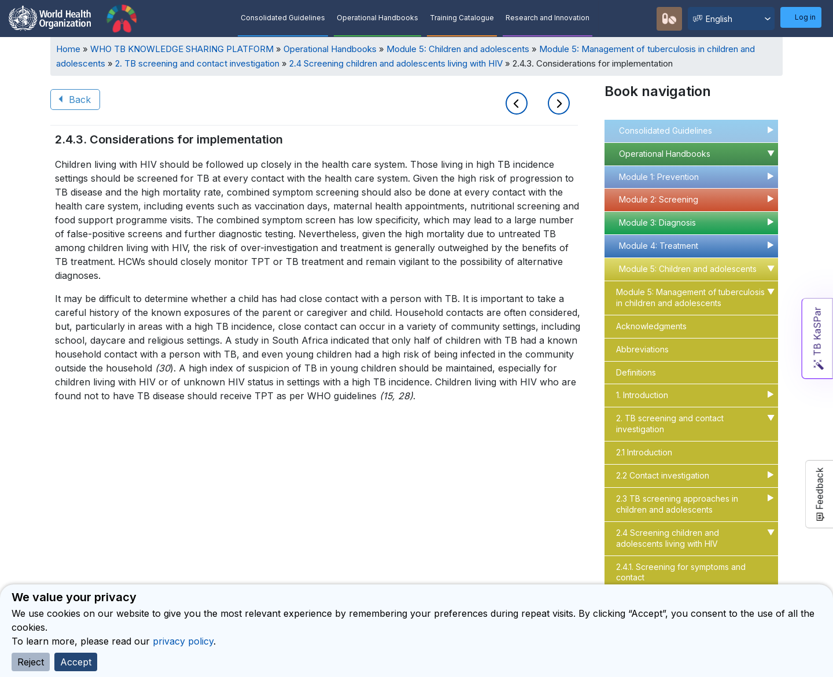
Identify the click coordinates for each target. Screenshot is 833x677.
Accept (75, 662)
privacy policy (183, 641)
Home (68, 48)
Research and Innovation (547, 17)
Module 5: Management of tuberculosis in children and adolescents (690, 297)
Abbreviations (642, 349)
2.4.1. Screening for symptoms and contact (681, 572)
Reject (30, 662)
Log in (805, 17)
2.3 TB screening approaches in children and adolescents (677, 504)
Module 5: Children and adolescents (457, 48)
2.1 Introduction (644, 452)
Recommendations (642, 18)
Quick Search (616, 18)
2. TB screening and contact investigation (197, 63)
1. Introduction (642, 395)
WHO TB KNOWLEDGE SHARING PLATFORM (182, 48)
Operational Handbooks (377, 17)
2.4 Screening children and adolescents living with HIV (396, 63)
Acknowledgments (651, 326)
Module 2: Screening (658, 199)
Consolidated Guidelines (283, 17)
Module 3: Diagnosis (657, 222)
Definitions (636, 372)
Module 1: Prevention (659, 177)
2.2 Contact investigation (662, 475)
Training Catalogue (462, 17)
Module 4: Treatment (658, 246)
